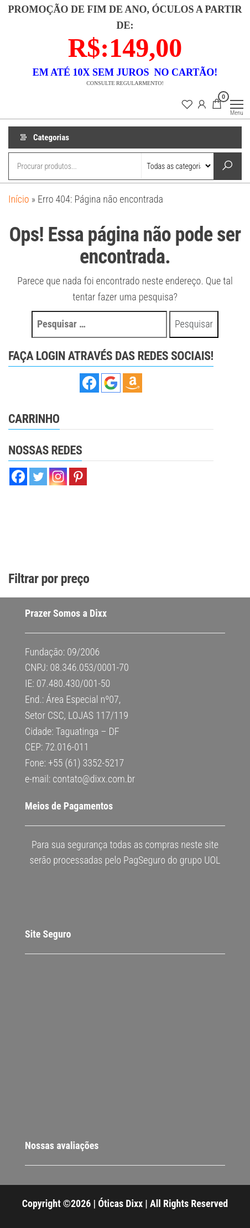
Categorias (51, 137)
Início (18, 199)
